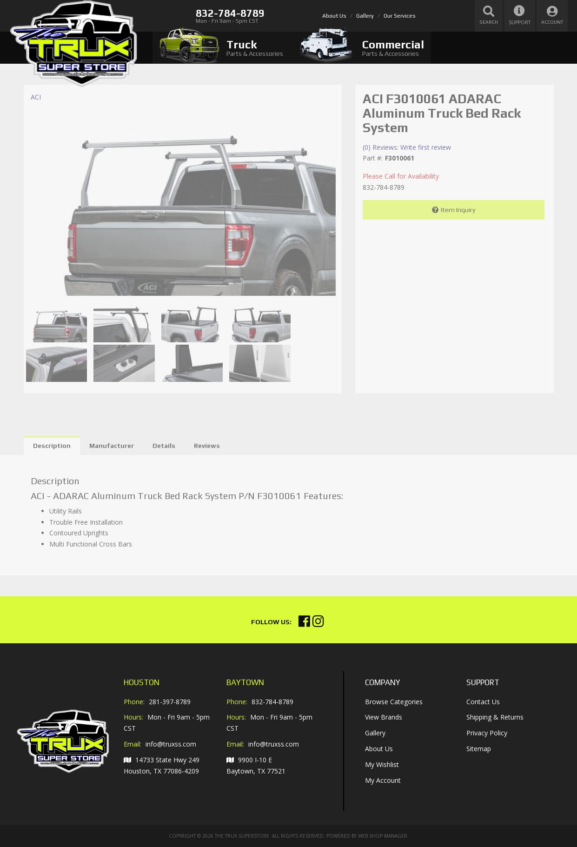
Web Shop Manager (382, 836)
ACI (36, 97)
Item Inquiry (458, 209)
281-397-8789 (170, 701)
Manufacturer (111, 445)
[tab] (221, 48)
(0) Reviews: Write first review (407, 147)
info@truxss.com (171, 744)
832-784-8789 (272, 701)
